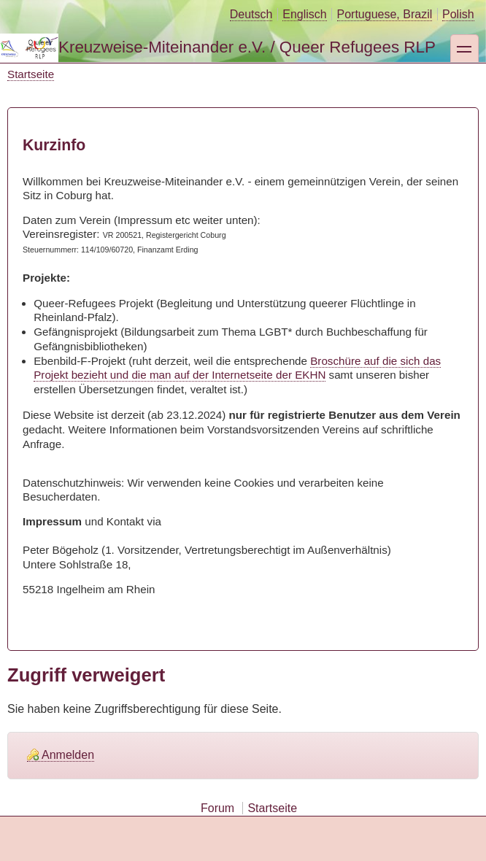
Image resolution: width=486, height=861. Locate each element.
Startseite (30, 74)
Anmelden (68, 755)
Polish (458, 14)
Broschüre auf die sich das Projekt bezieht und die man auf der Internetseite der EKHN (237, 368)
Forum (217, 808)
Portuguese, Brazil (385, 14)
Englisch (304, 14)
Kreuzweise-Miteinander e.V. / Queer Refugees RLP (247, 47)
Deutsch (251, 14)
